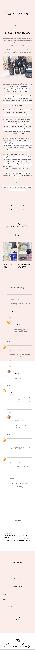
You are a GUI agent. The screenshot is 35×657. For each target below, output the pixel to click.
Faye (11, 393)
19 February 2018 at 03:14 (19, 375)
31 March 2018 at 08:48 (14, 480)
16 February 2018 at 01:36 (15, 351)
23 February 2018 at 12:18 (19, 326)
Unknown (17, 324)
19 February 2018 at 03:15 (19, 420)
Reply (11, 311)
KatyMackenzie (14, 442)
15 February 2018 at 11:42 (14, 299)
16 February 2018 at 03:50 (15, 394)
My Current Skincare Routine (19, 540)
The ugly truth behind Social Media (16, 536)
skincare (17, 201)
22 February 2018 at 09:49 (15, 444)
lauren (21, 197)
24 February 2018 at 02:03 (15, 462)
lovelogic (17, 653)
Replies (10, 317)
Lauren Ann (17, 12)
